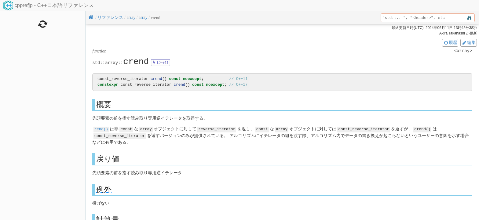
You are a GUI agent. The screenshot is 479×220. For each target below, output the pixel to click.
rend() (101, 129)
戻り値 (107, 158)
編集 (469, 42)
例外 (104, 189)
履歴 (450, 42)
